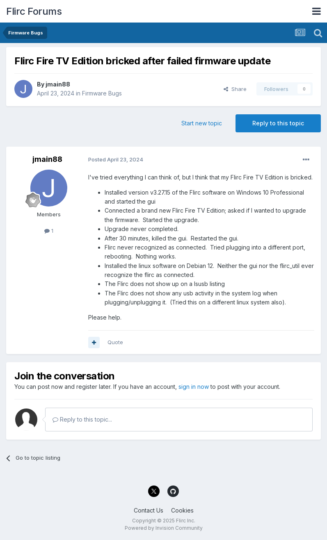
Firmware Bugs (102, 93)
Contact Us (148, 510)
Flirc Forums (34, 11)
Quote (115, 342)
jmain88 (58, 84)
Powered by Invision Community (164, 528)
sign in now (193, 386)
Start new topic (201, 123)
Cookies (182, 510)
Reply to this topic (278, 123)
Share (235, 89)
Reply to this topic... (82, 419)
